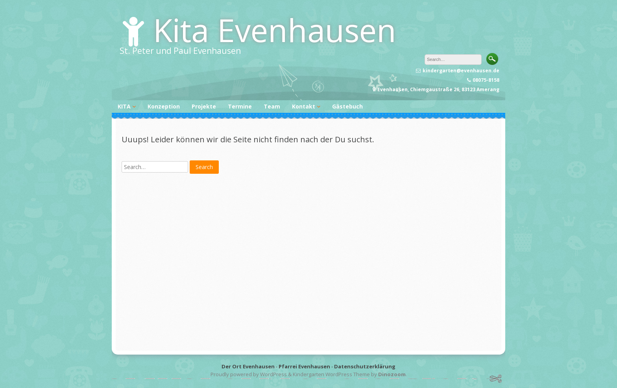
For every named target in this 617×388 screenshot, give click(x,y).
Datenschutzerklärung (364, 366)
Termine (240, 106)
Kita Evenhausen (274, 29)
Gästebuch (347, 106)
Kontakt (303, 106)
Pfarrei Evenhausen (304, 366)
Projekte (204, 106)
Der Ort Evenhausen (248, 366)
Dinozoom (392, 374)
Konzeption (164, 106)
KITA (124, 106)
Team (272, 106)
